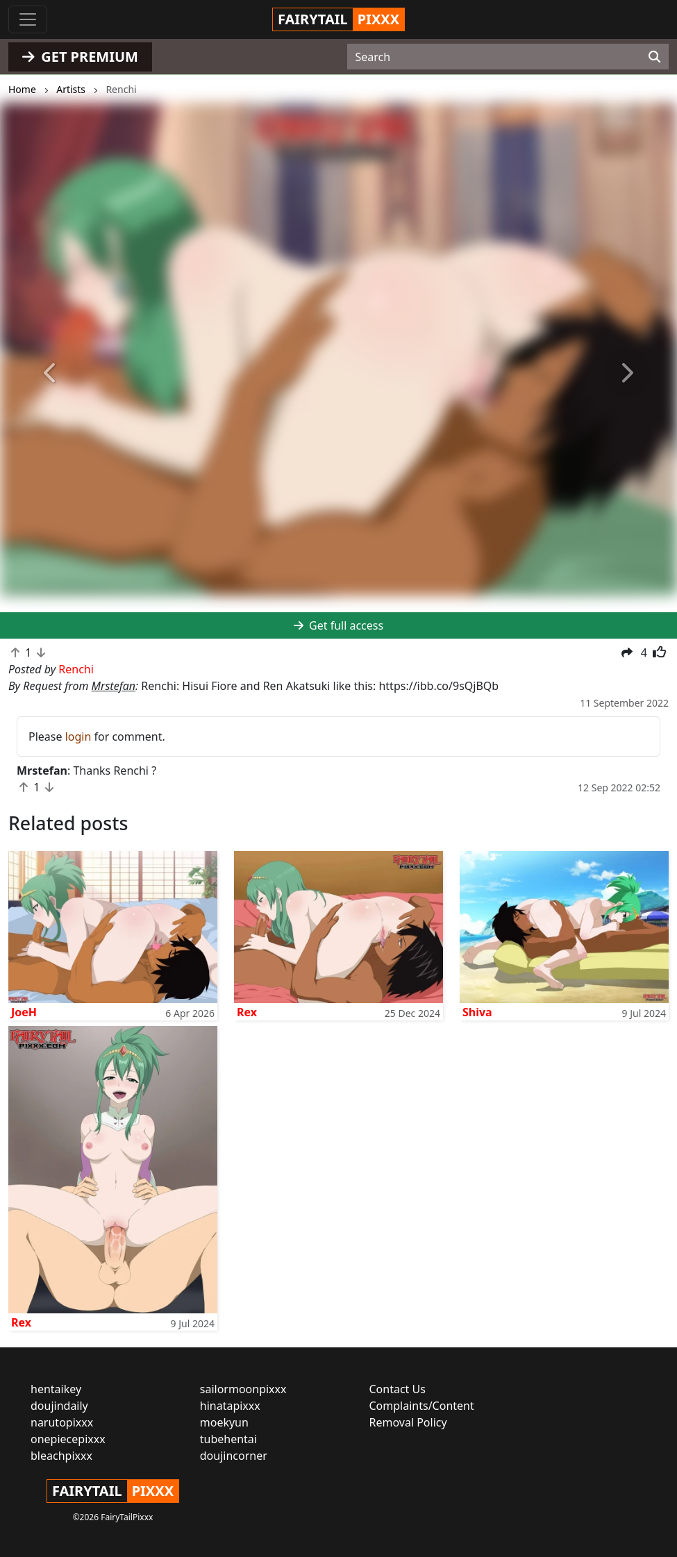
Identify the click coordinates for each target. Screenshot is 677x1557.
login (78, 736)
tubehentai (228, 1439)
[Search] (654, 57)
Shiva (477, 1012)
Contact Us (397, 1389)
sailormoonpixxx (243, 1389)
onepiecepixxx (68, 1439)
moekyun (224, 1422)
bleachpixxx (61, 1455)
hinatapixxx (230, 1405)
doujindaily (59, 1405)
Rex (247, 1012)
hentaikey (56, 1389)
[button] (50, 373)
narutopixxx (62, 1422)
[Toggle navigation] (27, 19)
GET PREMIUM (80, 56)
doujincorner (233, 1455)
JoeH (24, 1012)
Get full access (338, 625)
